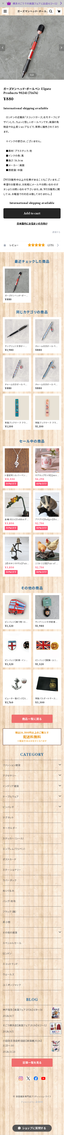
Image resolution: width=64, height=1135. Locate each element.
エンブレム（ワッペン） (14, 848)
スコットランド (10, 964)
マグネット (8, 817)
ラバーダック (10, 880)
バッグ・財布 (9, 901)
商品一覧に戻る (32, 719)
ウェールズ (8, 974)
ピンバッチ (8, 807)
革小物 (6, 922)
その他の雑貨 (10, 932)
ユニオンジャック (12, 984)
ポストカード (9, 859)
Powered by (32, 1102)
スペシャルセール (12, 943)
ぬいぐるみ (8, 890)
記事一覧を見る (32, 1062)
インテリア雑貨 (11, 786)
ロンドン (7, 953)
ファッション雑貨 (11, 765)
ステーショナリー (12, 869)
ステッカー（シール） (13, 838)
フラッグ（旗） (10, 911)
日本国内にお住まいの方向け (32, 223)
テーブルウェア (11, 796)
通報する (56, 232)
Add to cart (32, 213)
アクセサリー (10, 775)
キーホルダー (10, 828)
